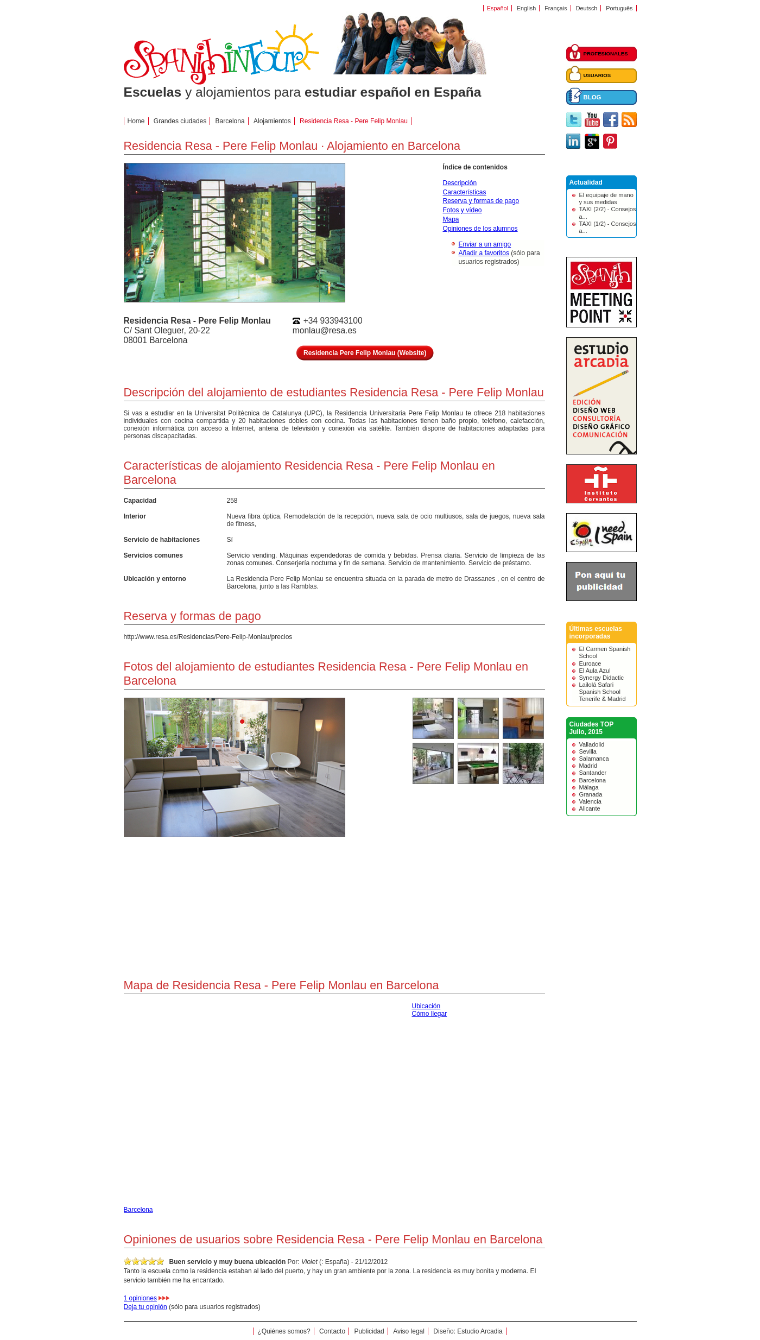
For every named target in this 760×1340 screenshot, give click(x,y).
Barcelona (230, 121)
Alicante (589, 808)
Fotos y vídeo (462, 210)
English (526, 8)
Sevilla (588, 751)
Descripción (460, 183)
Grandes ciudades (180, 121)
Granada (591, 794)
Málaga (589, 787)
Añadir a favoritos (484, 253)
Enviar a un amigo (485, 244)
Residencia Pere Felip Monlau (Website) (365, 353)
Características (464, 192)
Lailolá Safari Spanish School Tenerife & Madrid (602, 691)
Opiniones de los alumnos (480, 228)
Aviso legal (409, 1331)
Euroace (590, 663)
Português (619, 8)
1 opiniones (140, 1298)
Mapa (451, 219)
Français (555, 8)
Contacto (332, 1331)
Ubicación (426, 1006)
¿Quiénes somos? (283, 1331)
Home (136, 121)
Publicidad (369, 1331)
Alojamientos (272, 121)
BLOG (592, 97)
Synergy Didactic (601, 677)
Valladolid (592, 744)
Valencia (590, 801)
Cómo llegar (429, 1013)
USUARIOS (597, 75)
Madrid (588, 765)
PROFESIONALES (606, 53)
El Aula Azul (595, 670)
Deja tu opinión (145, 1307)
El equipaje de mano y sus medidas (606, 198)
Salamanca (594, 758)
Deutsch (587, 8)
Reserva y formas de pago (481, 201)
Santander (593, 772)
